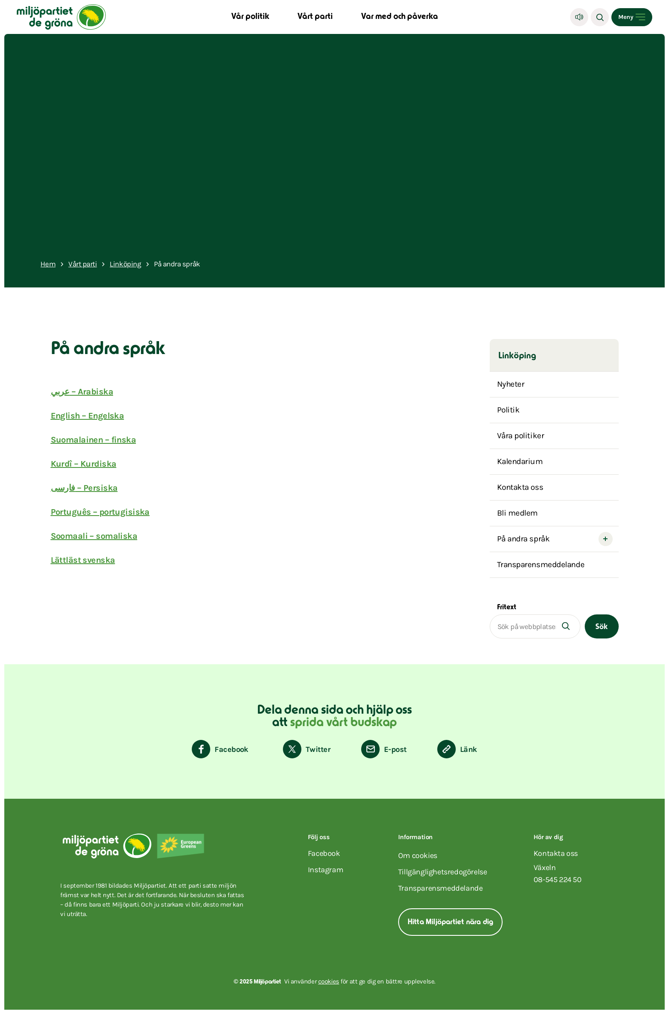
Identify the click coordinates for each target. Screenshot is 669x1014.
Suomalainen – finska (93, 440)
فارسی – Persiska (84, 488)
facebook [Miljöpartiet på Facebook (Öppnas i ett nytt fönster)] (324, 853)
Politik (508, 410)
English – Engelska (87, 416)
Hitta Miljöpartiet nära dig (450, 922)
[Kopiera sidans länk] (457, 749)
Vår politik (250, 17)
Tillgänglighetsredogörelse (442, 872)
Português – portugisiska (100, 512)
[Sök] (600, 17)
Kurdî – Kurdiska (84, 464)
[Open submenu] (605, 539)
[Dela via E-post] (384, 749)
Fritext (506, 607)
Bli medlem (517, 513)
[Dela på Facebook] (220, 749)
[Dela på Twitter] (306, 749)
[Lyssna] (579, 17)
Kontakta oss (520, 487)
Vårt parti (315, 17)
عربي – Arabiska (82, 392)
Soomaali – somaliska (94, 536)
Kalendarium (520, 461)
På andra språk (523, 539)
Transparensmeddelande (541, 564)
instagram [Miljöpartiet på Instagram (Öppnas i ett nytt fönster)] (325, 869)
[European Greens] (180, 846)
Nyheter (511, 384)
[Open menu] (631, 17)
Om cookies (417, 855)
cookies (328, 981)
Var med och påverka (399, 17)
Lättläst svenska (83, 560)
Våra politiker (520, 435)
